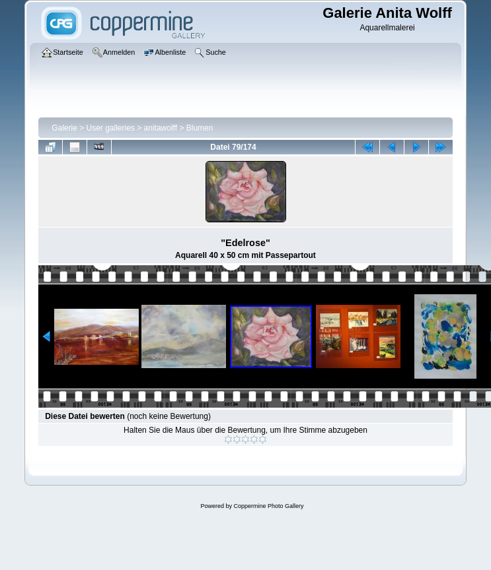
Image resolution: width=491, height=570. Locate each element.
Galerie (64, 128)
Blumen (199, 128)
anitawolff (160, 128)
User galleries (111, 128)
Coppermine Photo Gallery (268, 506)
